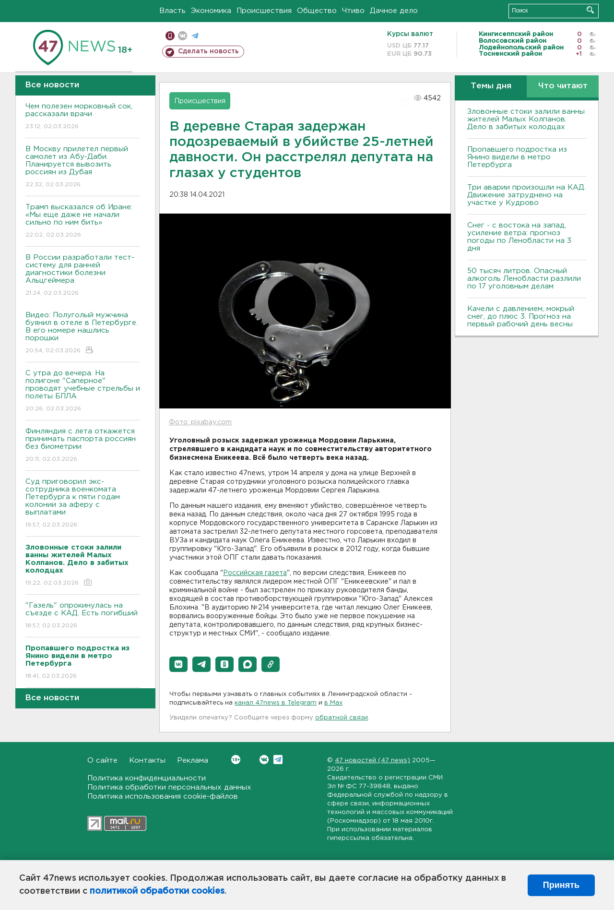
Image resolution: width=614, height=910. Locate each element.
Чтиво (353, 11)
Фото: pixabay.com (200, 422)
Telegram (278, 759)
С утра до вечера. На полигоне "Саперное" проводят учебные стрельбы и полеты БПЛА (82, 391)
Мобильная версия (170, 35)
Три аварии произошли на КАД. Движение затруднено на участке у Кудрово (526, 195)
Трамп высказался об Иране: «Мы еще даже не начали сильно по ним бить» (82, 221)
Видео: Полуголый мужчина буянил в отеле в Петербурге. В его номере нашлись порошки (82, 333)
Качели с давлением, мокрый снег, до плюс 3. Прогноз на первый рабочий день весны (520, 316)
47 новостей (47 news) (372, 760)
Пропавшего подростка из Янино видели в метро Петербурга (517, 157)
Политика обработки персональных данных (169, 787)
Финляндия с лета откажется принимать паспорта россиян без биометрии (82, 445)
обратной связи (341, 717)
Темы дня (491, 86)
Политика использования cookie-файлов (162, 796)
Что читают (563, 86)
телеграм (195, 35)
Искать (590, 9)
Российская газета (255, 573)
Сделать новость (208, 51)
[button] (178, 664)
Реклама (192, 760)
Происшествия (264, 11)
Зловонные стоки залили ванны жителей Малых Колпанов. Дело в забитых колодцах (526, 119)
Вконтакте (235, 759)
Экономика (211, 11)
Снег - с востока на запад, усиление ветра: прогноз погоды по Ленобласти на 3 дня (519, 236)
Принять (561, 885)
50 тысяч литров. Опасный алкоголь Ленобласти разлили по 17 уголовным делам (524, 278)
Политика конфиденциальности (146, 778)
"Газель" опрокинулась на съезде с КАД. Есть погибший (82, 616)
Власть (172, 11)
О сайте (102, 760)
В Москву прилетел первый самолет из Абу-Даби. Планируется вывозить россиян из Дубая (82, 167)
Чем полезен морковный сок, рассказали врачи (82, 117)
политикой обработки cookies (157, 891)
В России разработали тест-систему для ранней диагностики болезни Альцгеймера (82, 275)
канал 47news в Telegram (276, 703)
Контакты (147, 760)
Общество (317, 11)
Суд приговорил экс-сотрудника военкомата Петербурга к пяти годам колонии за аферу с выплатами (82, 504)
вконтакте (182, 35)
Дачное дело (394, 11)
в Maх (333, 703)
